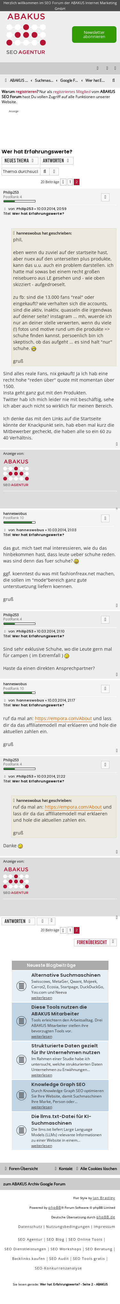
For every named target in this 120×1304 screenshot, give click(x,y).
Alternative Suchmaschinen (65, 975)
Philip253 (11, 192)
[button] (63, 182)
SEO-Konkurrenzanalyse (58, 1268)
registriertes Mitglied (72, 91)
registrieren (26, 91)
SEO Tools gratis (89, 1258)
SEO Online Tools (85, 1239)
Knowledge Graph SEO (58, 1084)
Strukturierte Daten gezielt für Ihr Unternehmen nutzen (65, 1049)
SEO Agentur (30, 1239)
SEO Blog (55, 1239)
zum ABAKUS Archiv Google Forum (34, 1184)
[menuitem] (115, 68)
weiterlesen (41, 997)
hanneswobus (15, 513)
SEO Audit (59, 1258)
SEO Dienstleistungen (25, 1248)
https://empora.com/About (63, 718)
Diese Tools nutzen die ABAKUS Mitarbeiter (59, 1010)
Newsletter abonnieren (94, 34)
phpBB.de (105, 1217)
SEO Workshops (66, 1248)
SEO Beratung (98, 1248)
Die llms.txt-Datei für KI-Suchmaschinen (61, 1119)
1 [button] (70, 181)
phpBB (54, 1207)
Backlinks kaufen (28, 1258)
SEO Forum (53, 2)
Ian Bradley (104, 1197)
